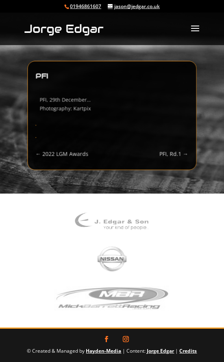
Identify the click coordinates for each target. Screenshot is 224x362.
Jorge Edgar (160, 350)
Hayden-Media (103, 350)
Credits (188, 350)
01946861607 (85, 6)
